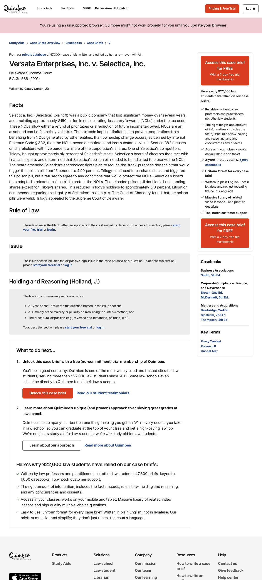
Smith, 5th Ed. (211, 275)
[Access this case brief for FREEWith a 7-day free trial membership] (225, 70)
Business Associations (217, 270)
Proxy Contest (211, 341)
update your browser (208, 25)
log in (51, 229)
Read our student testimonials (103, 393)
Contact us (227, 564)
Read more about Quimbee (107, 445)
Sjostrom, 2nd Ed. (214, 315)
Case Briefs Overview (45, 43)
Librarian (101, 577)
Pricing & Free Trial (222, 8)
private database (34, 54)
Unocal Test (209, 351)
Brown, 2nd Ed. (212, 292)
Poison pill (208, 346)
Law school (103, 564)
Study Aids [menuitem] (46, 8)
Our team (143, 570)
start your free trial (46, 265)
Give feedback (231, 570)
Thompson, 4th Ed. (214, 320)
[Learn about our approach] (51, 445)
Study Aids (17, 43)
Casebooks (74, 43)
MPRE (87, 8)
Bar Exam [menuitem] (69, 8)
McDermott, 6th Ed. (215, 297)
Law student (104, 570)
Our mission (145, 564)
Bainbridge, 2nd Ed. (215, 310)
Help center (228, 577)
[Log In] (251, 8)
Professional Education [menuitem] (114, 8)
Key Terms (210, 332)
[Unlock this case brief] (47, 393)
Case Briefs (95, 43)
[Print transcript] (248, 42)
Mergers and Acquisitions (219, 305)
